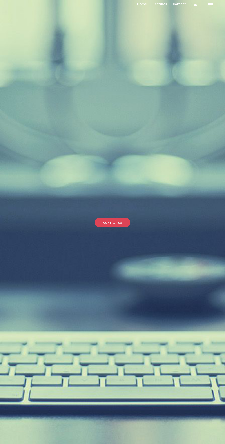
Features (160, 4)
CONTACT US (112, 224)
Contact (179, 4)
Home (142, 4)
